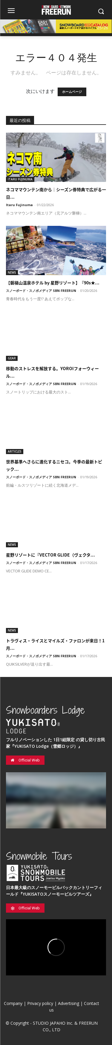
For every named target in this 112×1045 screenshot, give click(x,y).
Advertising (68, 1003)
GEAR (12, 358)
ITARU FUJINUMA (20, 179)
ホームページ (72, 92)
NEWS (12, 272)
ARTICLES (15, 451)
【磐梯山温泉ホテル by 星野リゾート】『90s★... (52, 283)
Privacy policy (40, 1003)
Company (13, 1003)
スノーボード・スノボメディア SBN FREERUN (41, 290)
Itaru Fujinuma (19, 205)
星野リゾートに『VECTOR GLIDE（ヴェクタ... (50, 555)
